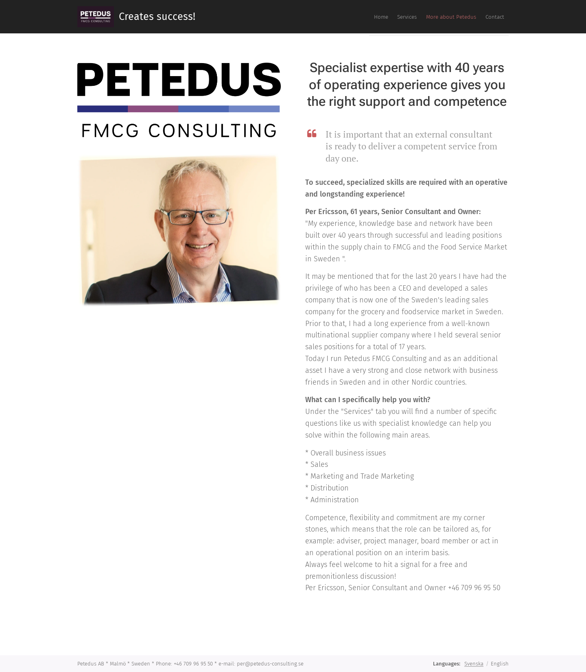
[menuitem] (457, 16)
